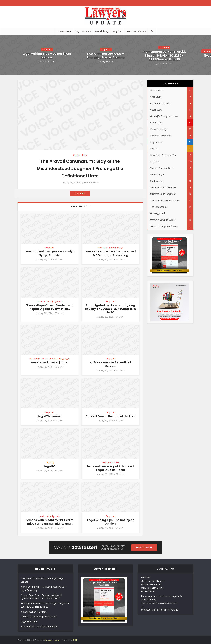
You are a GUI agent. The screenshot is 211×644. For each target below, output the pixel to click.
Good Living (101, 31)
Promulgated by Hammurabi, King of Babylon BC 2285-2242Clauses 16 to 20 (164, 55)
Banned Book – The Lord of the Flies (110, 416)
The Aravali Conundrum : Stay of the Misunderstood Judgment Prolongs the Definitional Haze (80, 168)
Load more (80, 193)
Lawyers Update (53, 640)
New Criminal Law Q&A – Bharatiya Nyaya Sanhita (105, 56)
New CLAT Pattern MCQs (110, 247)
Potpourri (46, 49)
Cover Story (64, 31)
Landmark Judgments (49, 516)
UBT (75, 640)
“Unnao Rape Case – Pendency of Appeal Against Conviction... (49, 307)
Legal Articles (83, 31)
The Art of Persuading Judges (55, 358)
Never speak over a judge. (49, 362)
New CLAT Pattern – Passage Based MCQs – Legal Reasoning (110, 253)
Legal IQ (117, 31)
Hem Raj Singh (91, 182)
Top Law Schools (136, 31)
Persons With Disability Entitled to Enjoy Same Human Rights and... (50, 521)
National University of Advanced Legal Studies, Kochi (110, 468)
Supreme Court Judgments (49, 301)
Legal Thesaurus (49, 416)
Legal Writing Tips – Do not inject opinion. (47, 56)
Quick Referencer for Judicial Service (110, 364)
